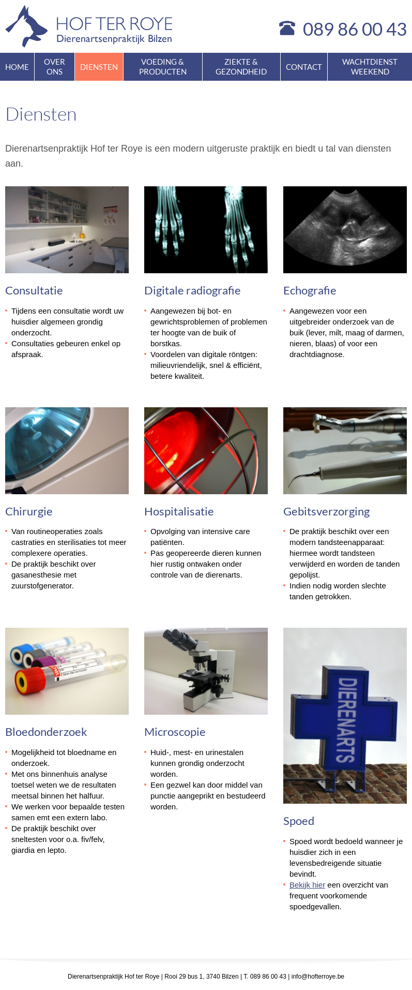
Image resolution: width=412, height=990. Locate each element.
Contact (304, 66)
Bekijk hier (307, 884)
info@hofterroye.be (318, 976)
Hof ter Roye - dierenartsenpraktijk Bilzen (89, 26)
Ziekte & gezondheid (241, 66)
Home (17, 66)
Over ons (54, 66)
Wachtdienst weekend (370, 66)
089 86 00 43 (355, 28)
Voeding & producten (163, 66)
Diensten (99, 66)
